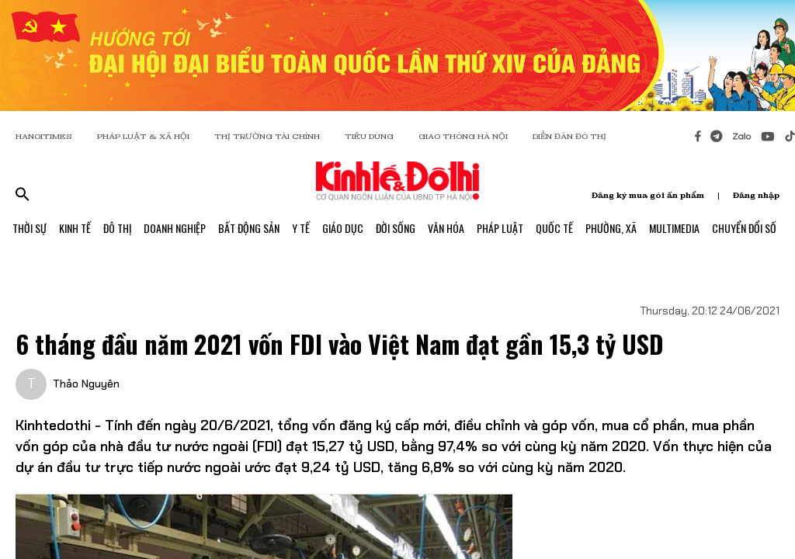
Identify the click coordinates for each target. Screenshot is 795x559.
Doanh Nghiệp (175, 228)
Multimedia (674, 228)
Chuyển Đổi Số (744, 228)
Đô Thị (117, 228)
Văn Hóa (446, 228)
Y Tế (301, 228)
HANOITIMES (44, 136)
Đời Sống (395, 228)
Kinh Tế (75, 228)
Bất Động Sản (248, 228)
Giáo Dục (342, 228)
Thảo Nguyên (86, 384)
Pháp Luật (500, 228)
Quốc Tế (554, 228)
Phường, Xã (611, 228)
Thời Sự (29, 228)
